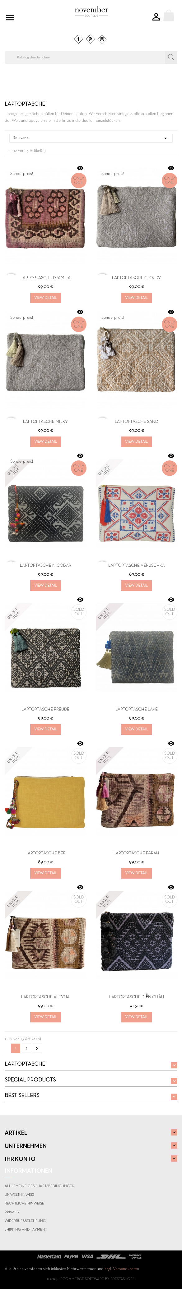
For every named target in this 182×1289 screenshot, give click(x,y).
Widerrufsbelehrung (25, 1221)
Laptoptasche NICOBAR (45, 566)
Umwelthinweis (19, 1194)
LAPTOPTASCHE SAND (136, 422)
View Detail (45, 298)
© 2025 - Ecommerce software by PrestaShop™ (91, 1279)
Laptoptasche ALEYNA (45, 997)
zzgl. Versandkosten (122, 1269)
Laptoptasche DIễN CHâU (136, 997)
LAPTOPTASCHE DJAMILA (46, 278)
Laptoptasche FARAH (136, 853)
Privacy (12, 1212)
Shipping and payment (26, 1229)
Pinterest (90, 39)
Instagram (102, 39)
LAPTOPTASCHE (25, 1064)
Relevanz (91, 138)
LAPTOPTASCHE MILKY (45, 422)
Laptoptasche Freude (45, 709)
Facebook (78, 39)
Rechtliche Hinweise (24, 1203)
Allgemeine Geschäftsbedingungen (40, 1186)
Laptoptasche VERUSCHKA (136, 566)
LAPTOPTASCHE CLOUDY (136, 278)
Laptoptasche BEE (46, 853)
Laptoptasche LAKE (136, 709)
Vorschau (80, 168)
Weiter (37, 1048)
